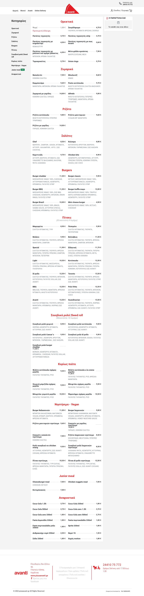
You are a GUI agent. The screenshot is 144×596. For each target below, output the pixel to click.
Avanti (30, 11)
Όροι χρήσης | (74, 571)
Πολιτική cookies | (77, 575)
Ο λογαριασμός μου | (68, 567)
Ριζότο (14, 37)
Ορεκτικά (15, 28)
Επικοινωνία (72, 578)
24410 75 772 (128, 4)
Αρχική (15, 11)
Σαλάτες (14, 41)
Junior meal (16, 70)
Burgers (14, 46)
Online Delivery (40, 11)
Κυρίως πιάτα (16, 61)
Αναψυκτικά (16, 74)
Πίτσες (14, 50)
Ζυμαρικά (15, 33)
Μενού (23, 11)
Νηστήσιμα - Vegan (18, 65)
